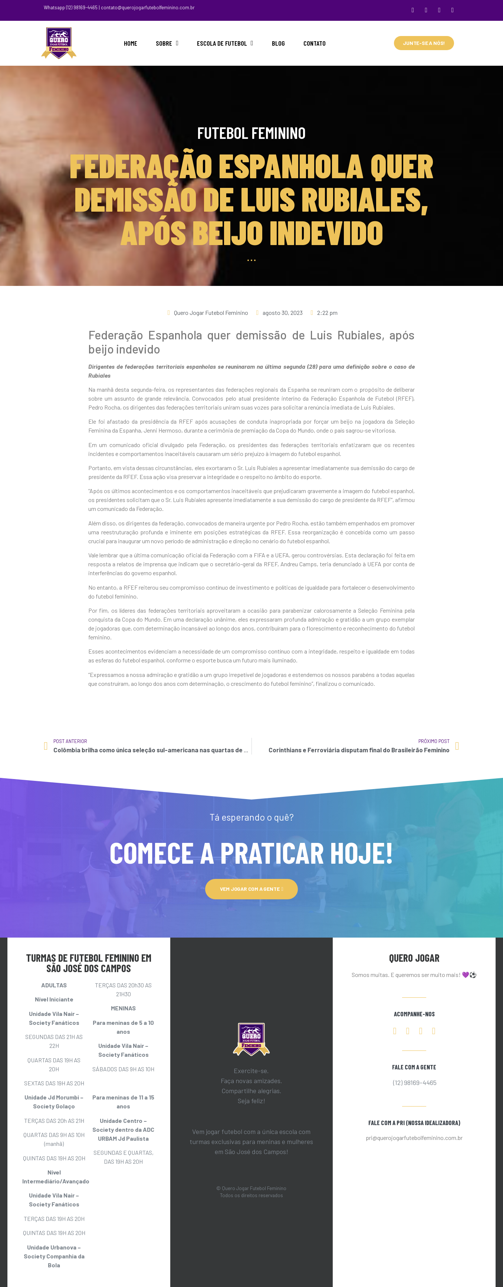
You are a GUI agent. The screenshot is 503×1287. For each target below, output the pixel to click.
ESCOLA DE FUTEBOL (225, 42)
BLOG (278, 42)
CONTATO (314, 42)
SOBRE (167, 42)
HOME (130, 42)
